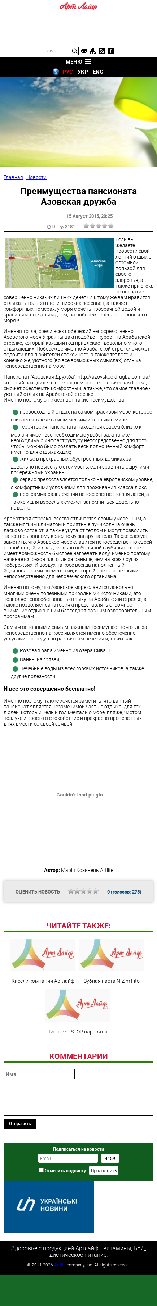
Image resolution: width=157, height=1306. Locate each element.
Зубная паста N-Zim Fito (111, 961)
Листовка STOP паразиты (77, 1012)
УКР (83, 71)
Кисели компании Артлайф (42, 961)
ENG (98, 71)
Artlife (60, 1265)
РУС (67, 71)
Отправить (20, 1123)
